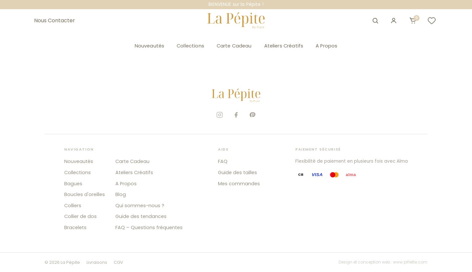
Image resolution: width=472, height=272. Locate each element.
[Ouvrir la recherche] (375, 20)
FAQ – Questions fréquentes (149, 227)
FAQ (222, 161)
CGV (118, 262)
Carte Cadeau (234, 46)
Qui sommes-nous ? (139, 205)
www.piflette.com (410, 262)
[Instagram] (220, 115)
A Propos (326, 46)
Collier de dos (80, 216)
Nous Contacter (54, 20)
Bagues (73, 183)
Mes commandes (239, 183)
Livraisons (97, 262)
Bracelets (75, 227)
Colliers (72, 205)
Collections (190, 46)
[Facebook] (236, 115)
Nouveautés (149, 46)
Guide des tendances (141, 216)
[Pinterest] (252, 115)
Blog (120, 194)
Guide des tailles (237, 172)
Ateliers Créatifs (284, 46)
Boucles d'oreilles (84, 194)
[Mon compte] (393, 20)
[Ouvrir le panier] (412, 20)
